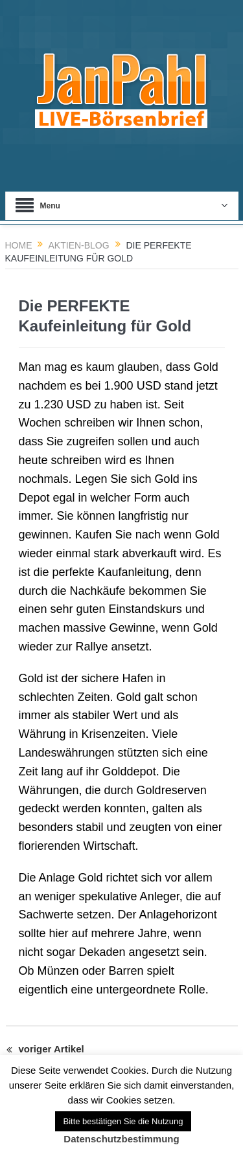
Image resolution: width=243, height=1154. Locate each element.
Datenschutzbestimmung (121, 1138)
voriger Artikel (45, 1050)
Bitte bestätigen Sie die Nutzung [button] (123, 1121)
